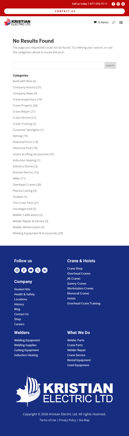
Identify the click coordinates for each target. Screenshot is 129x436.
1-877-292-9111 (98, 3)
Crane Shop (75, 268)
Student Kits (22, 289)
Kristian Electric (23, 172)
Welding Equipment (27, 340)
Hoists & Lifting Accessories (31, 154)
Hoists (71, 298)
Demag (17, 136)
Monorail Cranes (78, 293)
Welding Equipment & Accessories (35, 233)
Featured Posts (23, 142)
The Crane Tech (23, 203)
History (19, 304)
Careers (19, 324)
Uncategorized (22, 209)
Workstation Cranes (80, 288)
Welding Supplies (25, 345)
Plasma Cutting (23, 191)
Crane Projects (22, 105)
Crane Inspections (24, 99)
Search (110, 65)
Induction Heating (24, 160)
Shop (17, 319)
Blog (17, 309)
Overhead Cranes (24, 185)
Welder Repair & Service (28, 221)
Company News (23, 93)
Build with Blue (22, 81)
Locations (20, 299)
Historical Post (22, 148)
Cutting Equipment (26, 350)
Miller (16, 178)
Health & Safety (24, 294)
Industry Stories (23, 166)
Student (18, 197)
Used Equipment (78, 365)
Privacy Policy (67, 420)
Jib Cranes (73, 278)
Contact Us (65, 11)
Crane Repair (21, 111)
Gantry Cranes (76, 283)
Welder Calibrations (26, 215)
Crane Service (22, 117)
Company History (24, 87)
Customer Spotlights (26, 130)
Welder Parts (75, 340)
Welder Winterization (27, 227)
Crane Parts (75, 345)
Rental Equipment (79, 360)
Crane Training (22, 124)
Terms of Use (48, 420)
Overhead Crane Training (83, 303)
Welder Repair (76, 350)
